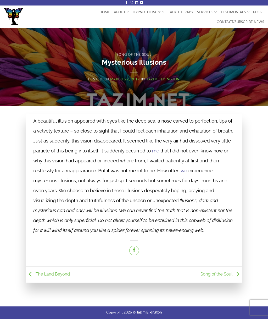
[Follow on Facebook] (126, 3)
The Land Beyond (48, 274)
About (121, 11)
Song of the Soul (134, 54)
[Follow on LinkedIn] (136, 3)
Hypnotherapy (148, 11)
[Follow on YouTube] (141, 3)
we (184, 170)
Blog (257, 12)
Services (207, 11)
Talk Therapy (180, 12)
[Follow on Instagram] (131, 3)
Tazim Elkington (163, 79)
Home (104, 12)
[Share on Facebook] (134, 250)
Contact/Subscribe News (240, 22)
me (155, 150)
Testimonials (234, 11)
